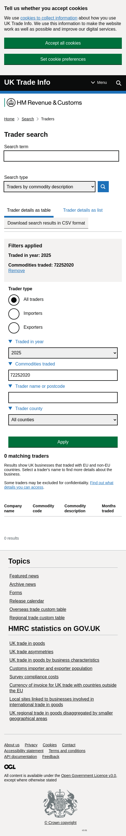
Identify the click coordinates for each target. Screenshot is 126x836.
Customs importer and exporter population (50, 668)
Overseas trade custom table (37, 609)
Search (28, 119)
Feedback (50, 756)
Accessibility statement (24, 751)
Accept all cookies (63, 43)
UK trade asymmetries (31, 651)
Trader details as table (29, 210)
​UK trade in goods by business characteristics (54, 660)
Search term (16, 146)
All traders (34, 299)
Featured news (24, 576)
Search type (16, 177)
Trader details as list (83, 210)
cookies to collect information (48, 18)
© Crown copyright (60, 822)
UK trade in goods (27, 643)
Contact (68, 745)
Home (9, 119)
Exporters (33, 327)
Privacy (31, 745)
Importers (33, 313)
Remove (16, 270)
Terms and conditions (67, 751)
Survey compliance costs (34, 676)
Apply (63, 442)
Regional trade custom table (37, 617)
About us (11, 745)
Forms (15, 592)
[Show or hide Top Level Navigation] (99, 82)
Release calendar (26, 601)
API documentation (20, 756)
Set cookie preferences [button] (63, 59)
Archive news (22, 584)
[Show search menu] (118, 83)
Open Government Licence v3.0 (88, 775)
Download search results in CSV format (46, 223)
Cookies (50, 745)
